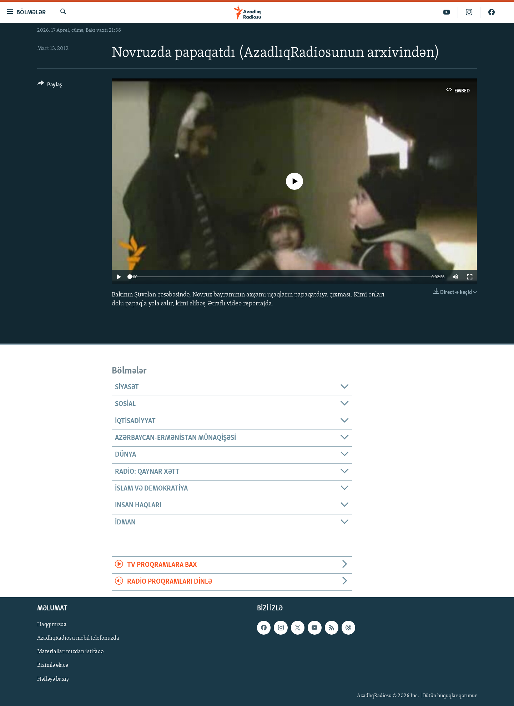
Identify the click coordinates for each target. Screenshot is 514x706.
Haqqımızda (52, 625)
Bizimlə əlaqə (52, 665)
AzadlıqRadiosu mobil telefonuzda (78, 638)
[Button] (49, 85)
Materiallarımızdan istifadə (70, 652)
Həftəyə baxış (53, 679)
